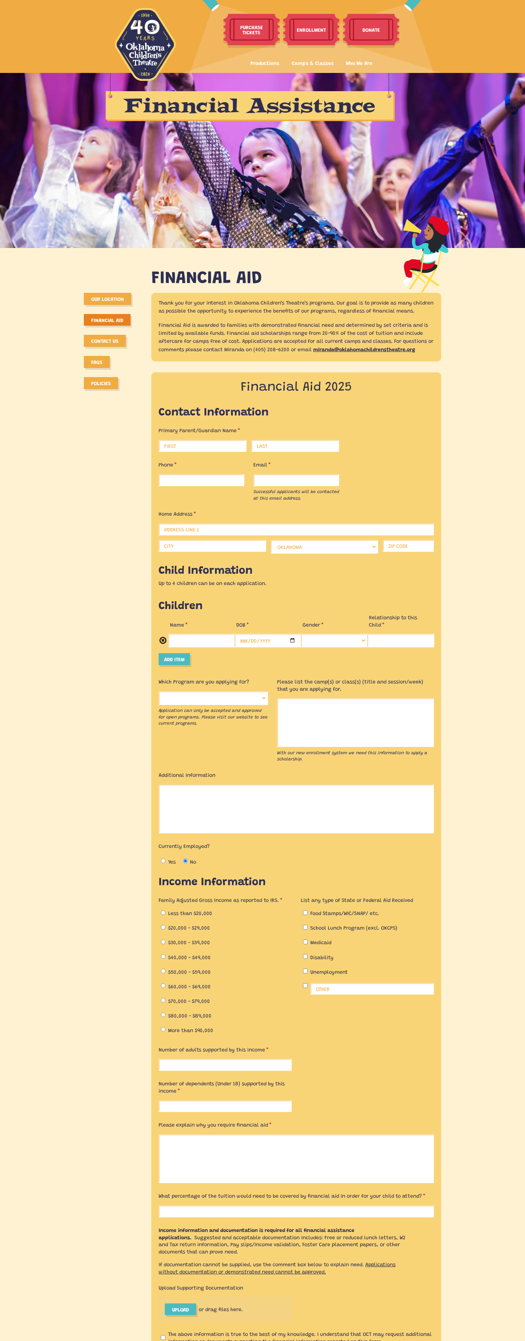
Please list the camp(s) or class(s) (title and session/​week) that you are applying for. (350, 685)
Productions (264, 62)
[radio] (163, 861)
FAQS (96, 361)
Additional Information (187, 774)
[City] (212, 546)
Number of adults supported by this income (224, 1049)
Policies (101, 383)
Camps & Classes (313, 62)
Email (272, 464)
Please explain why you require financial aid (225, 1124)
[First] (202, 446)
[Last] (295, 446)
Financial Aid (107, 319)
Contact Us (104, 340)
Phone (178, 464)
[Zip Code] (408, 546)
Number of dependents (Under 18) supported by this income (222, 1087)
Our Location (107, 298)
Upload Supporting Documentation (201, 1287)
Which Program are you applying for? (204, 681)
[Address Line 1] (296, 529)
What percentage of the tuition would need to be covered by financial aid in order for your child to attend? (296, 1195)
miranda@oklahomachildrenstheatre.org (364, 349)
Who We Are (359, 62)
